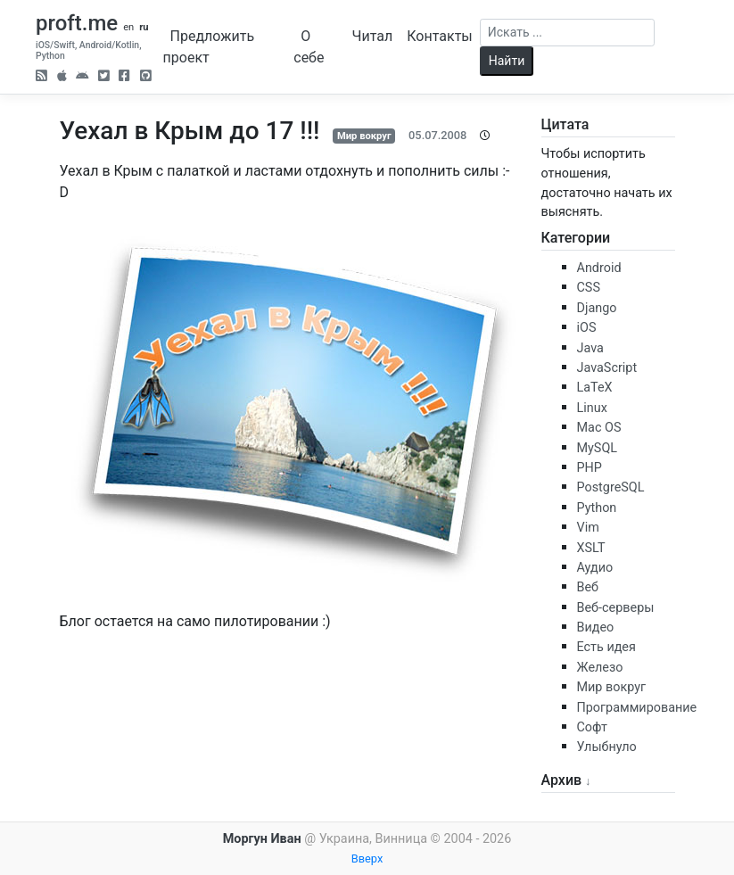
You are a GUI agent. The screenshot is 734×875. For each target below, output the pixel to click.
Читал (372, 36)
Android (599, 268)
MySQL (597, 448)
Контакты (439, 36)
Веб (588, 587)
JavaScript (607, 368)
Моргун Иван (262, 838)
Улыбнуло (607, 747)
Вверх (367, 858)
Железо (600, 667)
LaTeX (595, 387)
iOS (587, 327)
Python (597, 508)
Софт (592, 727)
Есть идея (606, 647)
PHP (589, 467)
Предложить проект (209, 47)
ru (143, 27)
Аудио (595, 567)
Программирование (637, 707)
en (128, 27)
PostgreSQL (611, 487)
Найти (507, 61)
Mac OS (599, 427)
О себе (308, 47)
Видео (595, 627)
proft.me (77, 23)
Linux (592, 408)
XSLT (591, 548)
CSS (588, 287)
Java (590, 348)
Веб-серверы (616, 607)
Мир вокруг (364, 136)
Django (597, 308)
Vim (588, 527)
